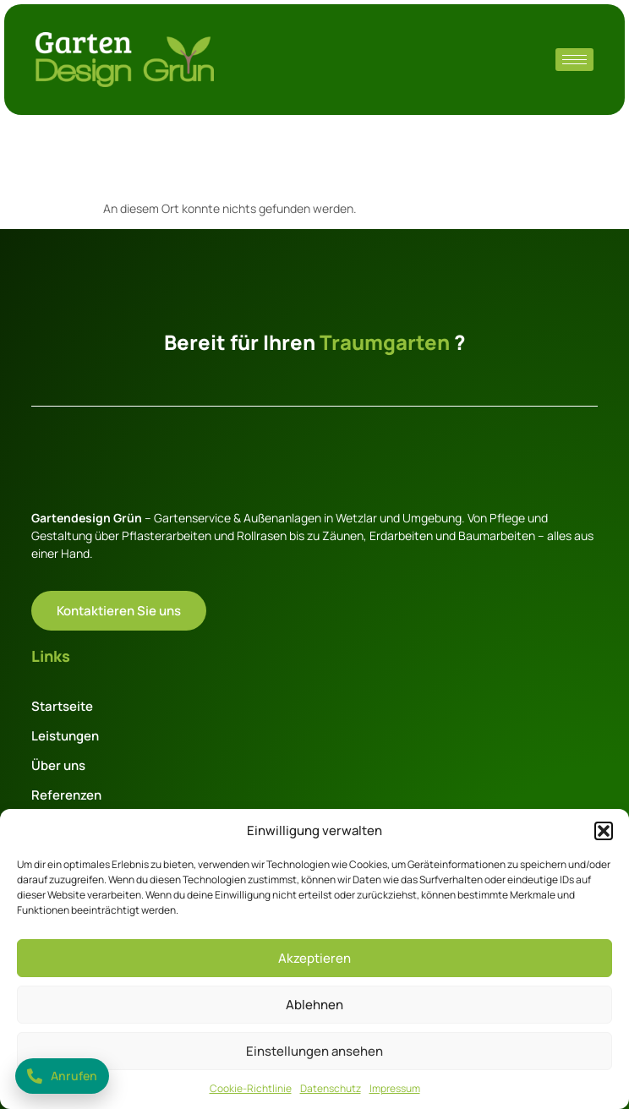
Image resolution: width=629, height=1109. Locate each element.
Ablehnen (314, 1004)
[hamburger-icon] (574, 59)
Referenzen (66, 795)
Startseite (62, 706)
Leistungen (65, 736)
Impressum (394, 1088)
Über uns (58, 765)
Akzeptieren (314, 958)
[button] (603, 830)
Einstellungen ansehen (314, 1051)
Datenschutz (330, 1088)
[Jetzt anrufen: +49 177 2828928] (62, 1076)
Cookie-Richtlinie (251, 1088)
